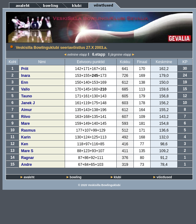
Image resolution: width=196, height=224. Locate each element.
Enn (24, 82)
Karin (26, 137)
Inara (25, 75)
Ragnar (27, 158)
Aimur (26, 110)
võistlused (164, 177)
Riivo (25, 116)
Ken (24, 144)
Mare (25, 123)
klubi (117, 177)
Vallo (25, 89)
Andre (26, 164)
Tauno (26, 96)
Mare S (27, 151)
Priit (24, 69)
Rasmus (28, 130)
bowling (76, 177)
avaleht (29, 177)
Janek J (28, 103)
